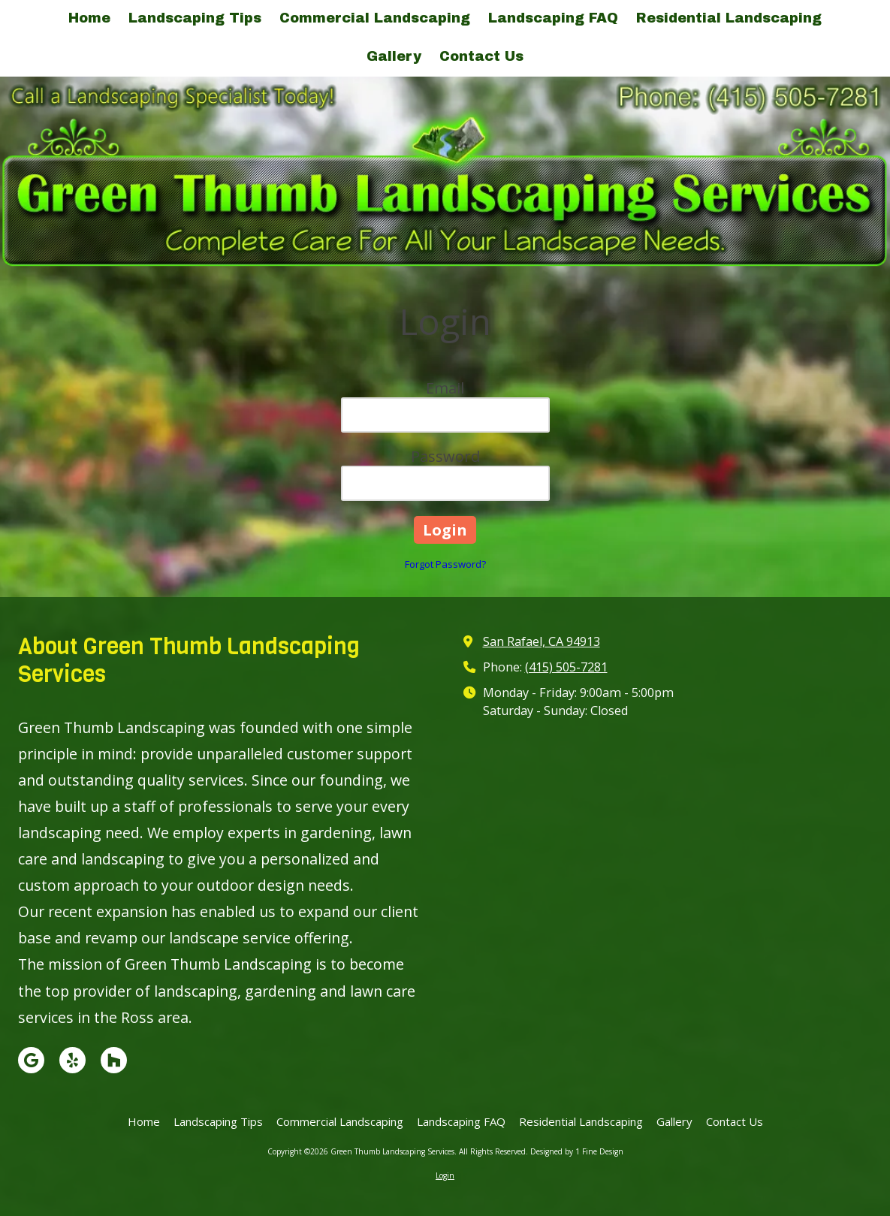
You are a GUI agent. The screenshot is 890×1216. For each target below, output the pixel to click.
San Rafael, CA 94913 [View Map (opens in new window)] (541, 641)
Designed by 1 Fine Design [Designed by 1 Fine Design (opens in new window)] (576, 1151)
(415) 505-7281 (566, 667)
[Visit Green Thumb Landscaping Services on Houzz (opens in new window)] (114, 1060)
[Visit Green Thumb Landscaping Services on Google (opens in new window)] (31, 1060)
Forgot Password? (445, 564)
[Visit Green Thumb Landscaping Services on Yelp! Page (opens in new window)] (72, 1060)
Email (445, 388)
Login (445, 1175)
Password (445, 456)
